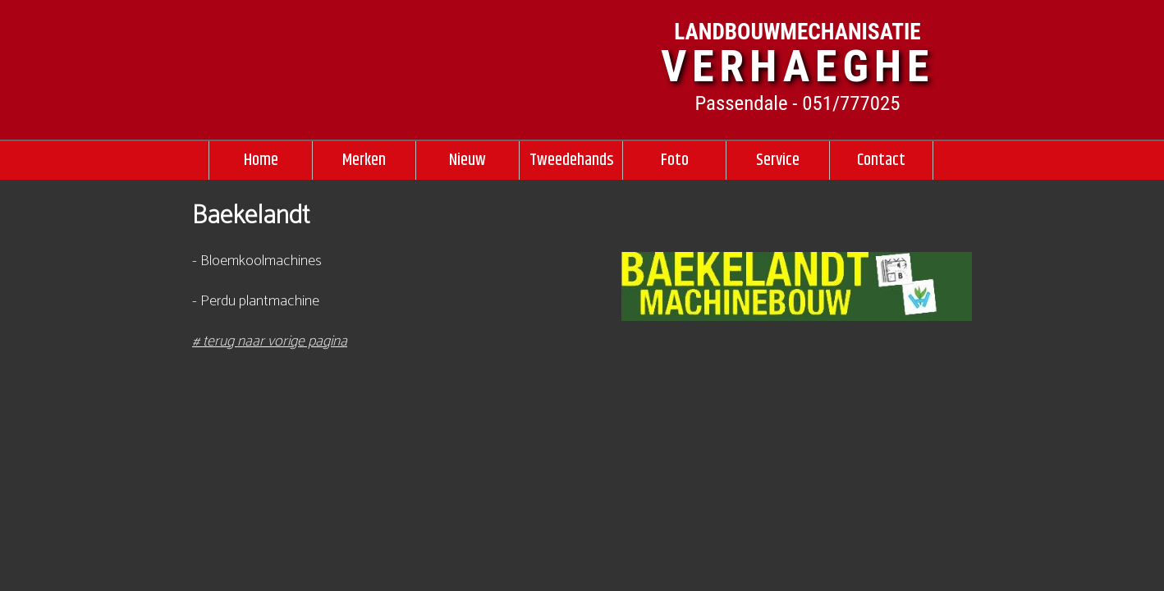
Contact (881, 160)
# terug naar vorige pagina (269, 341)
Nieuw (467, 160)
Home (261, 160)
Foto (675, 160)
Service (778, 160)
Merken (364, 160)
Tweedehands (571, 160)
